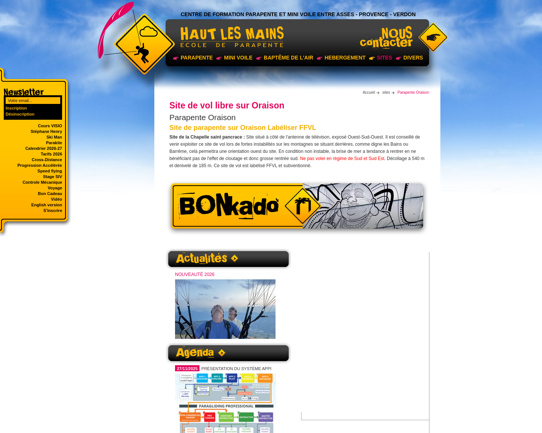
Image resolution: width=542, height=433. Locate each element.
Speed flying (50, 171)
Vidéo (56, 199)
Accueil (369, 92)
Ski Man (54, 137)
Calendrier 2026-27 (43, 148)
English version (46, 205)
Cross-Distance (47, 159)
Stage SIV (52, 176)
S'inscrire (52, 210)
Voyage (55, 188)
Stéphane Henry (46, 131)
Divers (413, 58)
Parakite (54, 142)
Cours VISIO (50, 125)
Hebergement (344, 58)
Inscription (16, 108)
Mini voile (238, 58)
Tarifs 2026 (51, 154)
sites (384, 58)
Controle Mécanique (42, 182)
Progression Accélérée (39, 165)
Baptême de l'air (289, 58)
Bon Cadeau (50, 193)
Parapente (197, 58)
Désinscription (20, 114)
